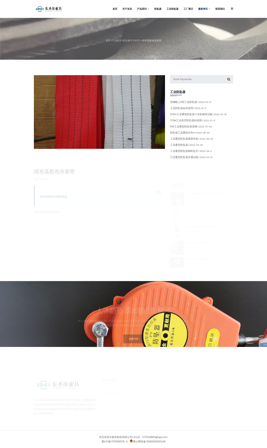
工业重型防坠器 (186, 147)
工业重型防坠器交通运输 (191, 160)
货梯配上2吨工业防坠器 (190, 105)
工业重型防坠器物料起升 (191, 154)
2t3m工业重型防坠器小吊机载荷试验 (198, 117)
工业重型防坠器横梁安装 (191, 141)
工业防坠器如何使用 (188, 111)
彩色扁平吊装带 (131, 40)
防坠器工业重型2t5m (190, 135)
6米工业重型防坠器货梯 (191, 129)
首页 (108, 40)
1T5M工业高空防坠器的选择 (192, 123)
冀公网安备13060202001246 (148, 441)
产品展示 (116, 40)
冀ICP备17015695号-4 (114, 441)
